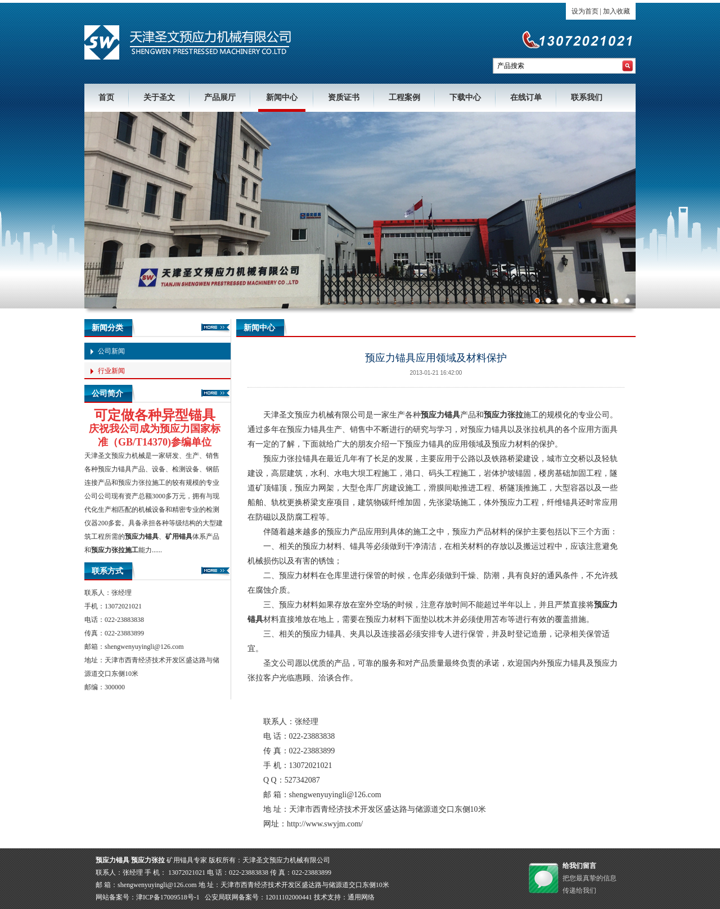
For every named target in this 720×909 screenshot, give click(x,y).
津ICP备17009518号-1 (168, 897)
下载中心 (465, 97)
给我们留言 (579, 866)
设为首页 (585, 11)
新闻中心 (282, 97)
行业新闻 (111, 371)
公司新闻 (111, 351)
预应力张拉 (135, 483)
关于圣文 (159, 97)
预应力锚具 (115, 469)
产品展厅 (220, 97)
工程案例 (404, 97)
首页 (106, 97)
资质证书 (343, 97)
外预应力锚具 (562, 663)
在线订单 (526, 97)
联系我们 (586, 97)
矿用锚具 (178, 536)
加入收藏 (616, 11)
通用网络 (361, 897)
